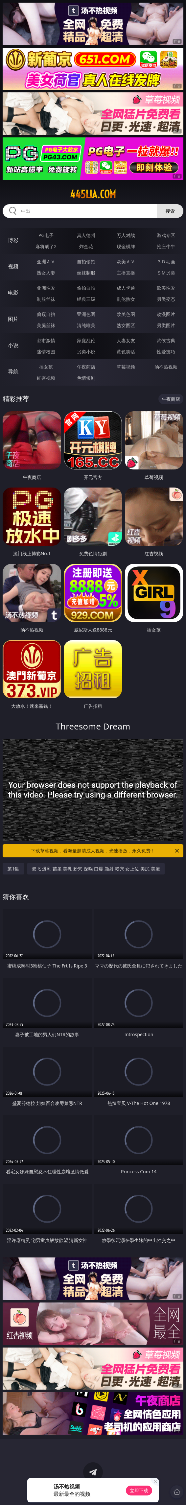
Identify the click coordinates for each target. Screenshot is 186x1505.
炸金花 (86, 246)
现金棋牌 (126, 246)
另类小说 (86, 351)
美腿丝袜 (46, 325)
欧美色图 (126, 314)
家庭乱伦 (86, 340)
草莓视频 (126, 367)
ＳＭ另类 (166, 273)
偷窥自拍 (46, 314)
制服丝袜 (46, 299)
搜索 (170, 211)
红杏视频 (46, 378)
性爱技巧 (166, 351)
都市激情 (46, 340)
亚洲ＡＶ (46, 261)
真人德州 (86, 235)
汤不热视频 (165, 367)
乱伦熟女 (126, 299)
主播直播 (126, 273)
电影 (13, 292)
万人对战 (126, 235)
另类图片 (166, 325)
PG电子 (46, 235)
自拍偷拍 (86, 261)
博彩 (13, 240)
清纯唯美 (86, 325)
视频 (13, 266)
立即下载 (139, 1490)
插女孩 (46, 367)
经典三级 (86, 299)
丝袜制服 (86, 273)
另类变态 (166, 299)
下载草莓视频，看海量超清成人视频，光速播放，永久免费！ (105, 851)
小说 (13, 345)
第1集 (13, 869)
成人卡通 (126, 288)
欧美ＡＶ (126, 261)
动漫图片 (166, 314)
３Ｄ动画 (166, 261)
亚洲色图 (86, 314)
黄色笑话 (126, 351)
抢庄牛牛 (166, 246)
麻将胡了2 (46, 246)
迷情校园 (46, 351)
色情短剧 (86, 378)
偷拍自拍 (86, 288)
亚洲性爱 (46, 288)
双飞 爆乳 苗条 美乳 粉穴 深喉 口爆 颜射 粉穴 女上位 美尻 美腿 (96, 869)
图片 (13, 318)
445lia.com (93, 194)
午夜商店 (86, 367)
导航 (13, 371)
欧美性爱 (166, 288)
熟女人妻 (46, 273)
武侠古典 (166, 340)
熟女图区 (126, 325)
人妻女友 (126, 340)
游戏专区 (166, 235)
